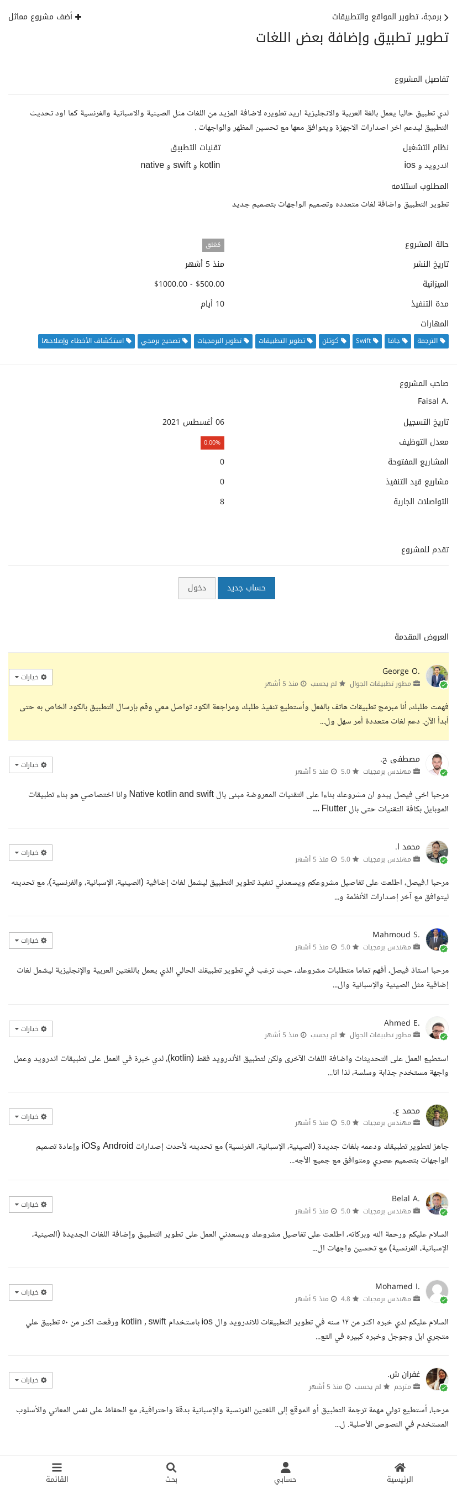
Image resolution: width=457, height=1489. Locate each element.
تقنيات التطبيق (195, 148)
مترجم (402, 1387)
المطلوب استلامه (420, 186)
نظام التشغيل (426, 148)
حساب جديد (246, 587)
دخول (197, 587)
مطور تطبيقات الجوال (380, 684)
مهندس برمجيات (387, 771)
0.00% (212, 442)
